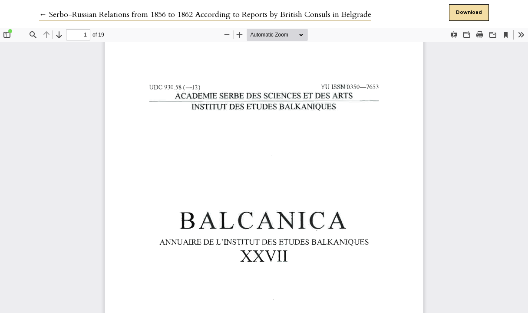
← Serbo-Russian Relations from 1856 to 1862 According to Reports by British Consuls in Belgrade (205, 14)
